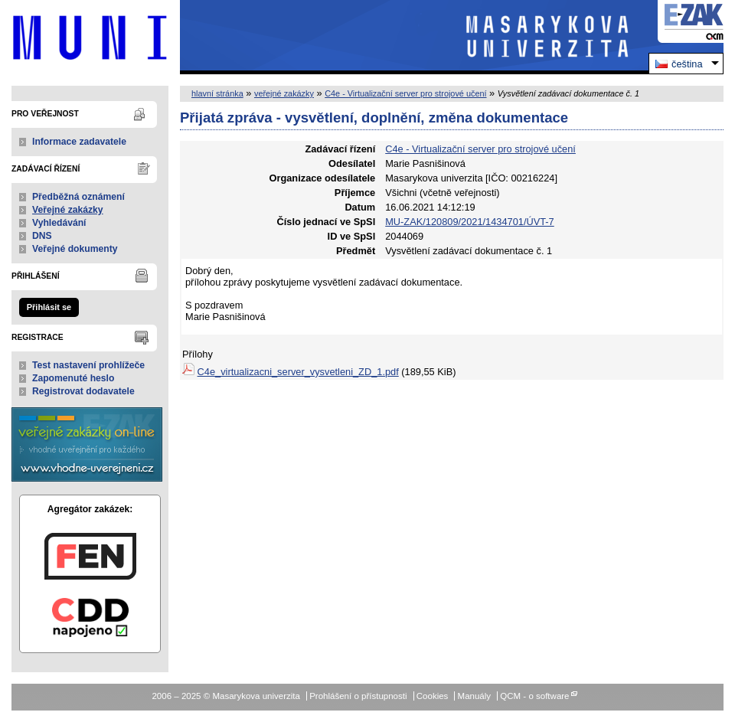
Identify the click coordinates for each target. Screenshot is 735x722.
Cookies (432, 696)
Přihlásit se (49, 307)
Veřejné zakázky (67, 209)
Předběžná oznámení (78, 196)
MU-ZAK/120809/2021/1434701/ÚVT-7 (469, 221)
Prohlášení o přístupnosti (358, 696)
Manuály (475, 696)
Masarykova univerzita (90, 37)
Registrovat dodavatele (83, 391)
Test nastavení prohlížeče (88, 365)
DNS (42, 235)
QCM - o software (534, 696)
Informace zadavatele (79, 141)
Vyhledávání (59, 222)
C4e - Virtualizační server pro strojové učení (405, 93)
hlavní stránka (217, 93)
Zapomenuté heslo (73, 378)
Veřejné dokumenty (74, 248)
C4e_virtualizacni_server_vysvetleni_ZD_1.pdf (298, 371)
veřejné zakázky (284, 93)
